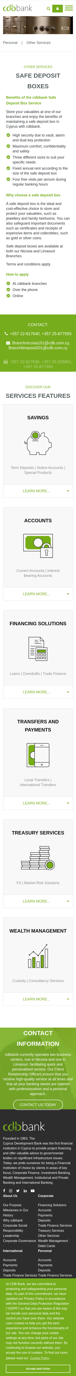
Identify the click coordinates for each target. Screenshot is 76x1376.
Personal (10, 43)
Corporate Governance (19, 1241)
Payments (45, 1215)
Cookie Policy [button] (40, 1358)
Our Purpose (12, 1205)
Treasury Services (51, 1230)
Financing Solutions (52, 1205)
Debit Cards (46, 1246)
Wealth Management (53, 1241)
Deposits (44, 1220)
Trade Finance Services (55, 1225)
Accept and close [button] (38, 1368)
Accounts (44, 1210)
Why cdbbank (13, 1220)
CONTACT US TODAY (38, 1105)
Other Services (39, 43)
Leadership (11, 1235)
